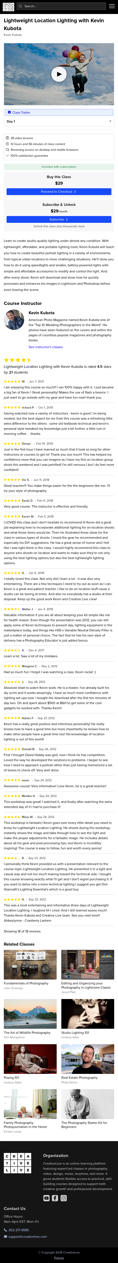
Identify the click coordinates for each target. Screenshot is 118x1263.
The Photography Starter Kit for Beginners (84, 1124)
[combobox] (61, 6)
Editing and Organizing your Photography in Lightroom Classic (86, 985)
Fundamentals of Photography (26, 983)
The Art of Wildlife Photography (27, 1032)
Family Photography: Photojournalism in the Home (25, 1124)
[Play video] (59, 74)
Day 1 (11, 121)
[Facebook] (55, 1198)
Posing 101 (11, 1077)
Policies (59, 1258)
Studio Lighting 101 (75, 1032)
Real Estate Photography (79, 1077)
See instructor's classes (46, 347)
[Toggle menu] (111, 6)
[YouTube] (46, 1198)
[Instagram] (63, 1198)
